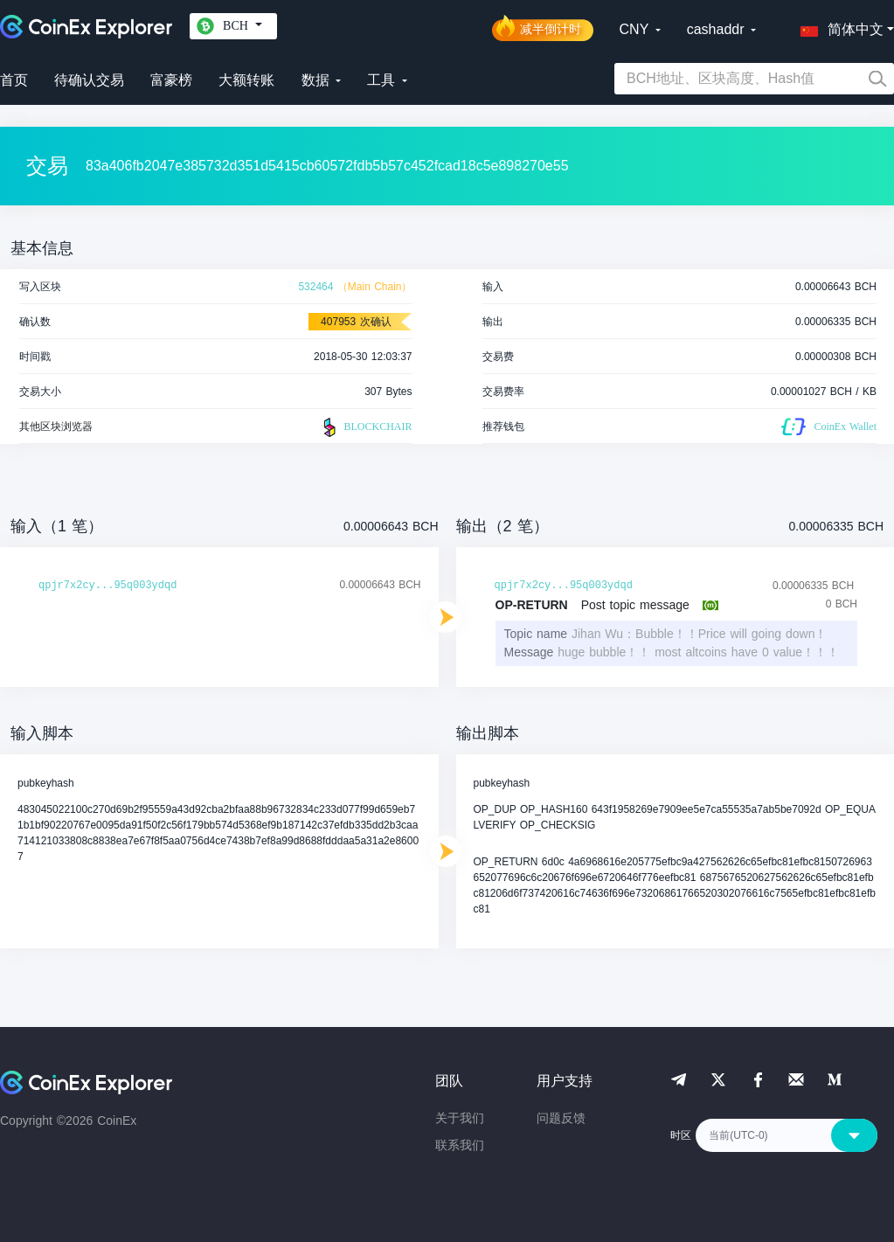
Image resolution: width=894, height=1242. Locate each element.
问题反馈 (561, 1118)
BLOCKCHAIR (365, 427)
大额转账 (246, 80)
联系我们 (459, 1145)
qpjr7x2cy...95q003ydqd (107, 585)
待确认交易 (89, 80)
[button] (838, 26)
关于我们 (459, 1118)
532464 (315, 287)
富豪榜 (171, 80)
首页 (14, 80)
